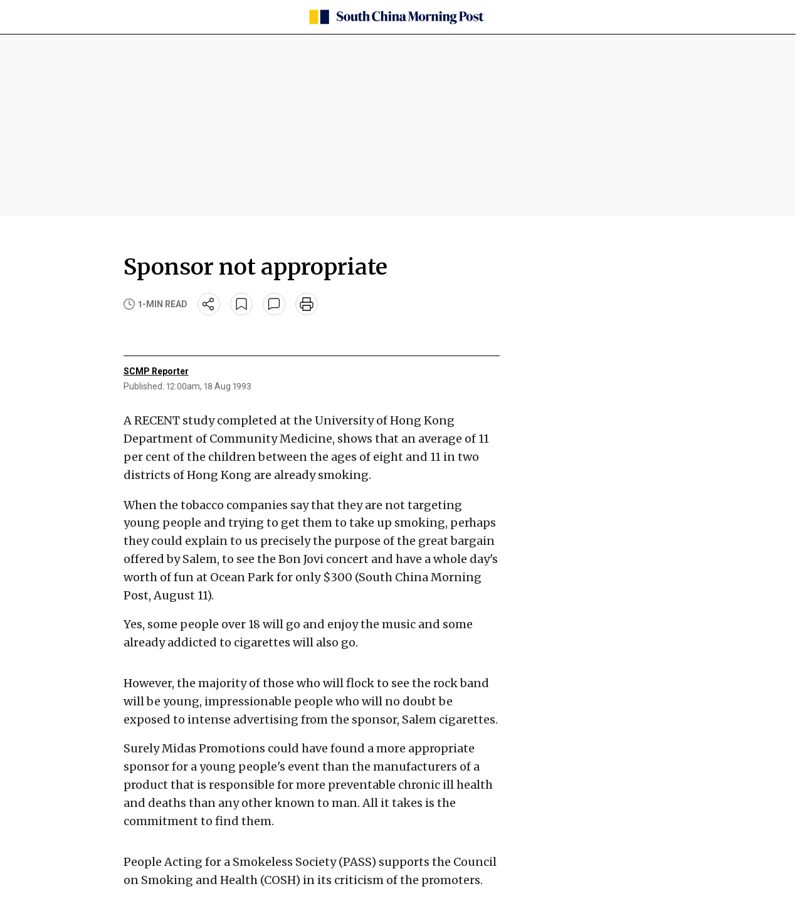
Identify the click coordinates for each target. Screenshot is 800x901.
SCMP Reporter (156, 371)
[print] (306, 304)
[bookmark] (241, 304)
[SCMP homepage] (395, 17)
